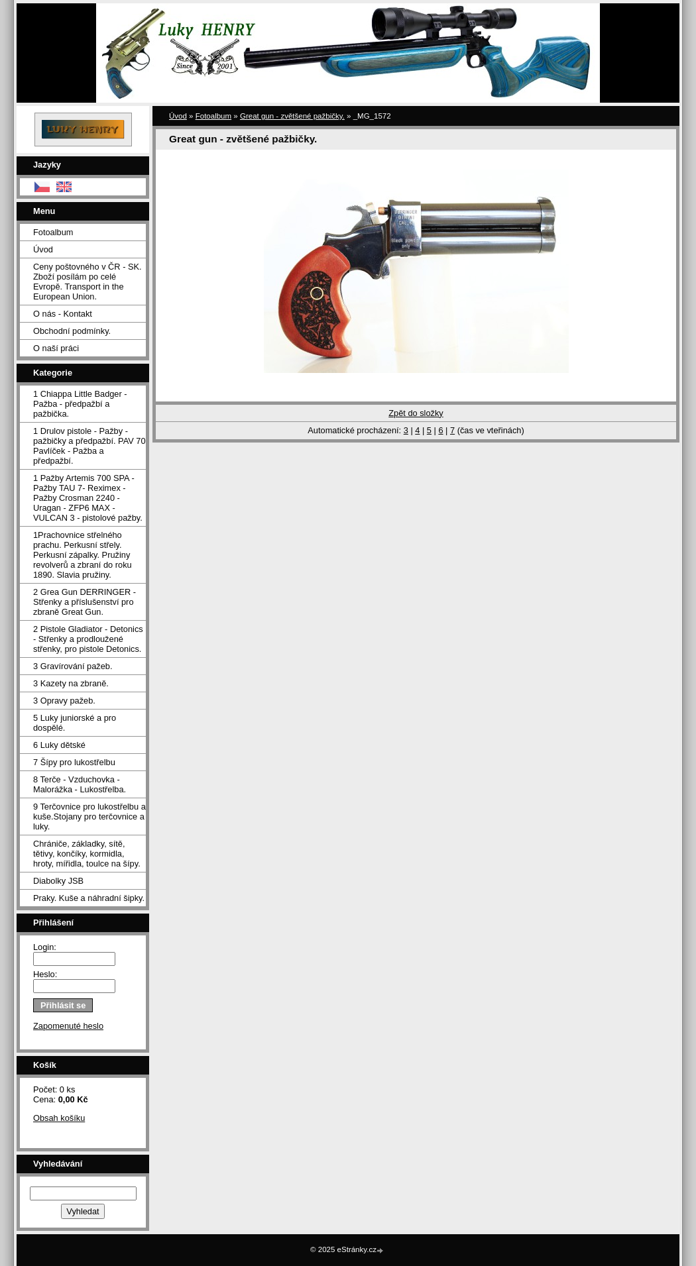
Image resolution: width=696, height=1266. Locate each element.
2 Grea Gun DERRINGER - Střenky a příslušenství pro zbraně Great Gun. (84, 602)
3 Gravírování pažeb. (73, 666)
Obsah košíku (59, 1118)
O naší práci (56, 348)
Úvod (43, 249)
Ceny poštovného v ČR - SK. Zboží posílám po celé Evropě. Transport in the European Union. (87, 281)
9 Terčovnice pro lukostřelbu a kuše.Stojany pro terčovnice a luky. (89, 816)
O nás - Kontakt (62, 314)
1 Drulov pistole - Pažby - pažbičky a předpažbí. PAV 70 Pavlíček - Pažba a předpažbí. (89, 446)
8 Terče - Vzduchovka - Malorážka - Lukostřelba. (79, 784)
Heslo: (45, 974)
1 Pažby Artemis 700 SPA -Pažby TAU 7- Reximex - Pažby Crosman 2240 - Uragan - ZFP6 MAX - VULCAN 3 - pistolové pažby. (88, 498)
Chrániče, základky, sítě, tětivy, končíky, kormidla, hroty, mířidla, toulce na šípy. (87, 854)
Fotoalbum (53, 232)
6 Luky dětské (59, 745)
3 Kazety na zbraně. (71, 683)
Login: (44, 947)
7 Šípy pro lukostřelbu (74, 762)
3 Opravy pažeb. (64, 701)
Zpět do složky (415, 413)
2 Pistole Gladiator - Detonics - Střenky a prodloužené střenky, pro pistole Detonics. (88, 639)
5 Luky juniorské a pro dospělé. (74, 723)
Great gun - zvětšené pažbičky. (292, 116)
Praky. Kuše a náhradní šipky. (89, 898)
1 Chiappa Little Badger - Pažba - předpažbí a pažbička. (80, 404)
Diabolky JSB (58, 881)
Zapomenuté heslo (68, 1026)
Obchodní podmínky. (72, 331)
